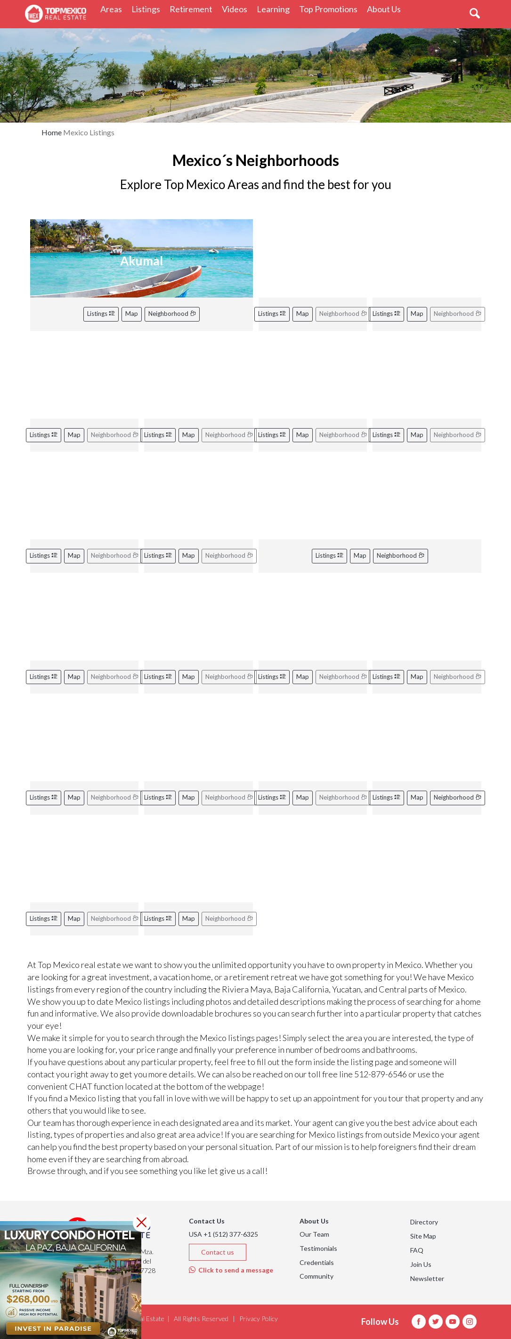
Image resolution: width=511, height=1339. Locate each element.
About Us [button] (386, 8)
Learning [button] (275, 8)
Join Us (420, 1264)
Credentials (317, 1262)
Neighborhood (172, 313)
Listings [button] (148, 8)
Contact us (217, 1252)
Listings (101, 313)
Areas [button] (113, 8)
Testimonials (318, 1248)
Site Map (423, 1236)
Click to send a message (231, 1270)
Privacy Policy (258, 1318)
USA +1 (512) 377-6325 (223, 1234)
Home (51, 132)
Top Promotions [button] (330, 8)
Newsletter (427, 1278)
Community (316, 1276)
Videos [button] (237, 8)
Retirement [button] (193, 8)
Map (131, 313)
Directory (424, 1222)
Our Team (314, 1234)
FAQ (416, 1250)
